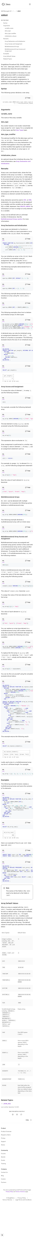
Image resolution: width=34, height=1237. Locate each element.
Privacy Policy (9, 1225)
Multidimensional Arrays (12, 46)
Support (3, 1175)
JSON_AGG (7, 1138)
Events (3, 1194)
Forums (3, 1187)
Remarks (6, 38)
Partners (3, 1216)
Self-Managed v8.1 (6, 11)
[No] (17, 1148)
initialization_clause (10, 36)
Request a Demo (6, 1169)
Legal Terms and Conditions (23, 1234)
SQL (3, 239)
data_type (8, 31)
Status (3, 1179)
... (14, 11)
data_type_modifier (10, 33)
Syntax (5, 23)
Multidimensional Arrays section (12, 219)
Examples (6, 53)
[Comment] (21, 1148)
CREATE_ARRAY (25, 207)
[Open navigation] (30, 4)
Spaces (3, 1191)
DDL (25, 200)
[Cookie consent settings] (2, 1235)
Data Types (19, 130)
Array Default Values (9, 56)
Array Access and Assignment (13, 44)
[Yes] (13, 1148)
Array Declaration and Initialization (15, 41)
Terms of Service (20, 1225)
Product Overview (6, 1165)
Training (3, 1197)
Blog (2, 1209)
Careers (3, 1213)
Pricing (3, 1172)
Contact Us (4, 1206)
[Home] (6, 4)
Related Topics (7, 59)
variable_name (9, 28)
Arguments (6, 25)
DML (30, 200)
